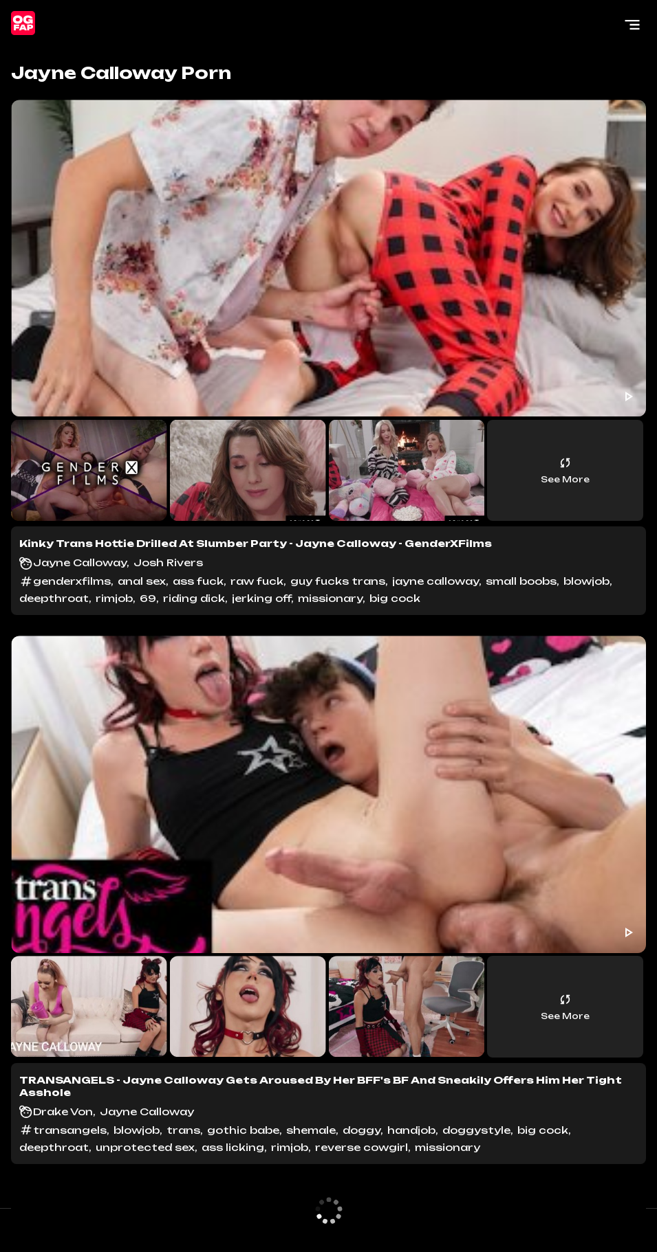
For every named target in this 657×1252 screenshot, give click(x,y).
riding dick (194, 598)
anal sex (142, 581)
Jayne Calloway (80, 562)
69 (148, 598)
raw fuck (256, 581)
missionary (330, 598)
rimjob (114, 598)
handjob (411, 1130)
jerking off (261, 598)
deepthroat (54, 598)
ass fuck (198, 581)
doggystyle (476, 1130)
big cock (394, 598)
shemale (311, 1130)
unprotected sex (145, 1147)
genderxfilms (72, 581)
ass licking (233, 1147)
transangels (70, 1130)
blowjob (586, 581)
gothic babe (243, 1130)
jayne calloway (435, 581)
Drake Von (63, 1111)
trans (183, 1130)
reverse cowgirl (361, 1147)
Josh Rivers (168, 562)
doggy (361, 1130)
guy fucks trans (337, 581)
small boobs (521, 581)
